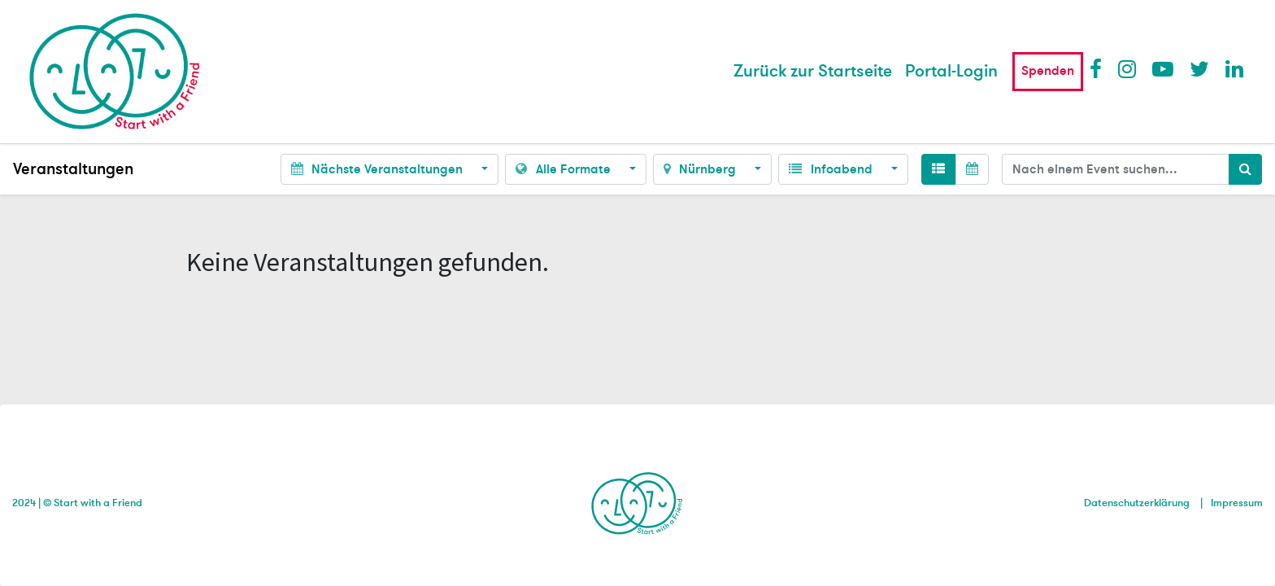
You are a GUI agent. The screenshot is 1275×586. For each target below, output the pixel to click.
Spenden (1047, 71)
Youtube (1162, 68)
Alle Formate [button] (564, 169)
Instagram (1128, 68)
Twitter (1199, 68)
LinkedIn (1235, 68)
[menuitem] (813, 71)
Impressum (1237, 503)
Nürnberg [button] (701, 169)
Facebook (1099, 68)
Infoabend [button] (832, 169)
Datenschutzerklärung (1137, 503)
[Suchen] (1245, 169)
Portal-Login (951, 71)
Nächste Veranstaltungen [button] (378, 169)
